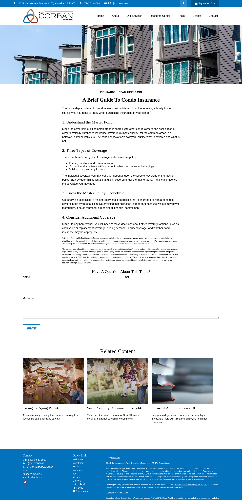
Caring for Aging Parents (41, 408)
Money (76, 477)
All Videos (78, 487)
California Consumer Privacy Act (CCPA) (190, 485)
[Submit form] (31, 328)
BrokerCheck (164, 463)
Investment (78, 463)
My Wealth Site (205, 3)
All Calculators (80, 491)
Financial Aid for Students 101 (174, 408)
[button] (101, 16)
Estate (76, 466)
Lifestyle (77, 480)
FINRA (153, 498)
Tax (74, 473)
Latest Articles (80, 484)
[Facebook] (183, 3)
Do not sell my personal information (168, 487)
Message (28, 298)
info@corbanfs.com (116, 3)
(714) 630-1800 (89, 3)
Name (26, 277)
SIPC (159, 498)
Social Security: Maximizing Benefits (115, 408)
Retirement (78, 459)
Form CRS (115, 458)
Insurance (78, 470)
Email (126, 277)
